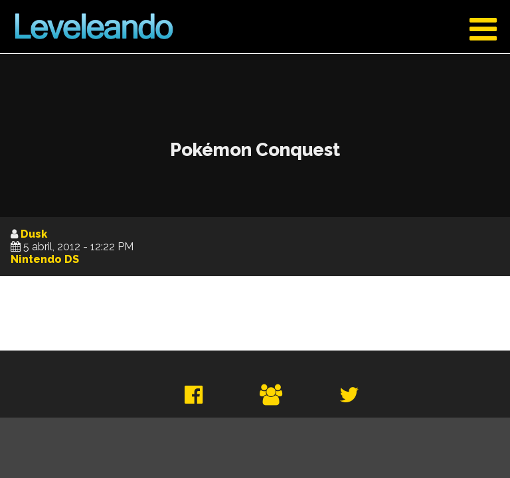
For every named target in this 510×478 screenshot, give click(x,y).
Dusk (34, 234)
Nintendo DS (45, 259)
